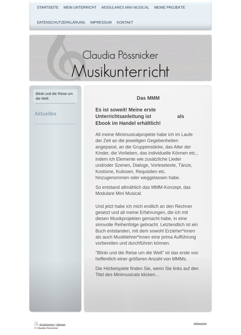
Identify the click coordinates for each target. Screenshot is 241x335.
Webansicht (200, 323)
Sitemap (60, 324)
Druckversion (44, 324)
